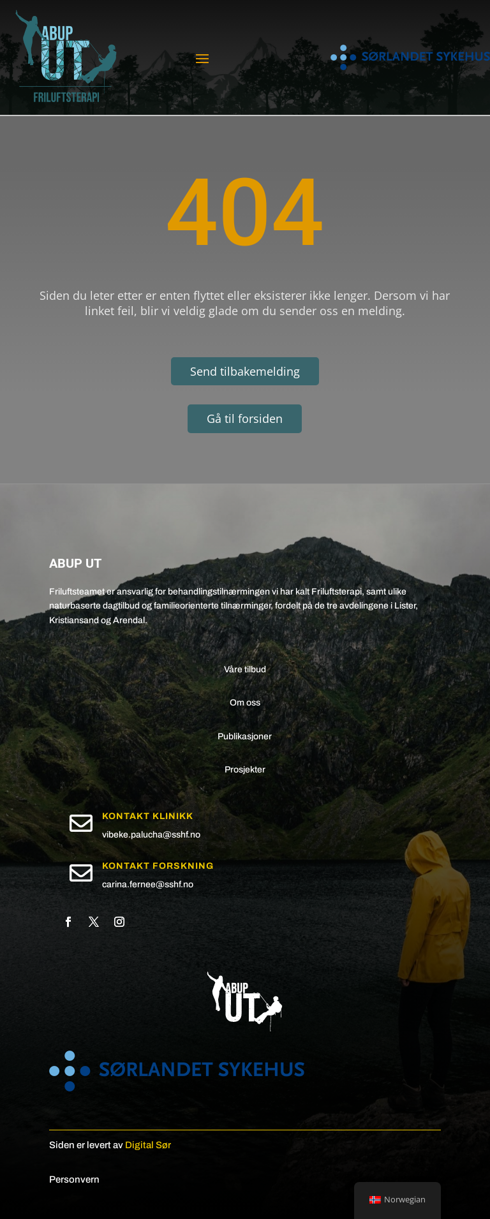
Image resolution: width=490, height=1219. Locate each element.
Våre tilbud (245, 669)
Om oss (245, 702)
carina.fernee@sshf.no (147, 884)
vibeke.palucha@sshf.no (151, 834)
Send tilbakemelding (245, 371)
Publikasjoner (245, 736)
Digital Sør (148, 1145)
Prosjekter (245, 769)
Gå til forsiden (245, 418)
